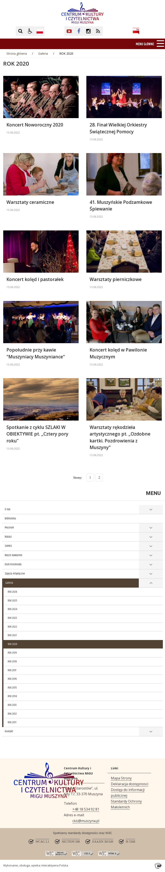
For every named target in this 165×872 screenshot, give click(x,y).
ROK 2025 (12, 600)
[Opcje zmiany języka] (39, 31)
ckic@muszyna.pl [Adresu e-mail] (85, 820)
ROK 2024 (12, 609)
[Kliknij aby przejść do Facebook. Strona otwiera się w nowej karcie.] (79, 31)
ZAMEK (8, 546)
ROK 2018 (12, 661)
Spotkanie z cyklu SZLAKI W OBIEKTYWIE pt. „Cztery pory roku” (37, 434)
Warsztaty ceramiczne (30, 202)
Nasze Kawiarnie (13, 555)
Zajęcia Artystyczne (15, 573)
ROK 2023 (12, 618)
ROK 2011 (12, 722)
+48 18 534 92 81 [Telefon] (85, 809)
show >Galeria (151, 583)
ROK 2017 (12, 670)
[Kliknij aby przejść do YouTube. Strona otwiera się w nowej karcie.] (69, 31)
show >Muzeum (151, 527)
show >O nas (151, 509)
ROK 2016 (12, 679)
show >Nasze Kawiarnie (151, 555)
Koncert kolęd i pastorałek (35, 279)
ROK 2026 (12, 592)
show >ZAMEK (151, 546)
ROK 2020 (12, 644)
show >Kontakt (151, 731)
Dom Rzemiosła (13, 564)
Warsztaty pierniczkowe (116, 279)
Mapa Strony (121, 778)
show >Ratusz (151, 537)
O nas (7, 509)
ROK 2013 (12, 705)
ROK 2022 (12, 627)
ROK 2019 (12, 653)
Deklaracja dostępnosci (129, 784)
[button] (30, 31)
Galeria (9, 582)
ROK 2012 (12, 714)
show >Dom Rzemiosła (151, 564)
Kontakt (9, 731)
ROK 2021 (12, 635)
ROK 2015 (12, 688)
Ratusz (8, 536)
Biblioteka (10, 518)
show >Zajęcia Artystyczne (151, 574)
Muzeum (9, 527)
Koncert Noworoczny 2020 (34, 125)
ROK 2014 (12, 696)
